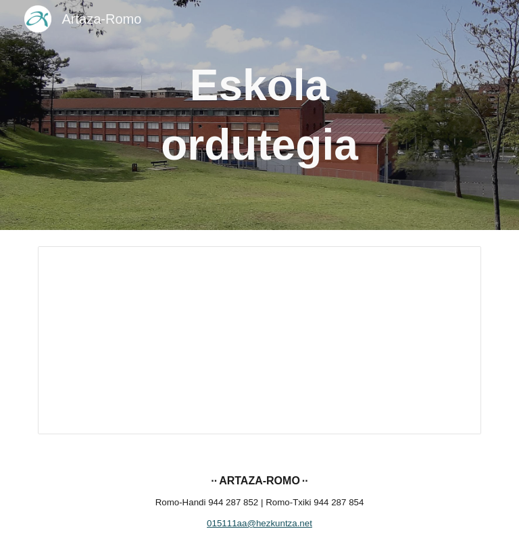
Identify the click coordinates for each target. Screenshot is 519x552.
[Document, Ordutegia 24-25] (259, 340)
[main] (259, 115)
